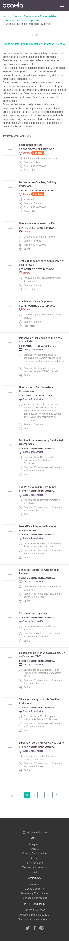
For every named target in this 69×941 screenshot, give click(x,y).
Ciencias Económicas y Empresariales (34, 16)
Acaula (13, 5)
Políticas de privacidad (34, 897)
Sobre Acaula (34, 884)
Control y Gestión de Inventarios (37, 486)
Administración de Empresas (22, 20)
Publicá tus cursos (34, 910)
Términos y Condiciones (34, 893)
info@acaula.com (34, 832)
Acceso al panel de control (34, 914)
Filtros (34, 34)
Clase (34, 858)
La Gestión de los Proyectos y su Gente (41, 742)
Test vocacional (34, 862)
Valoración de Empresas (33, 613)
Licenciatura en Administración (37, 223)
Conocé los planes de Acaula (34, 919)
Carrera (34, 849)
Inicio (6, 16)
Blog (34, 871)
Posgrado (34, 844)
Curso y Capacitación (34, 853)
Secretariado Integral (31, 144)
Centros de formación (34, 867)
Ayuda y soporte (34, 888)
